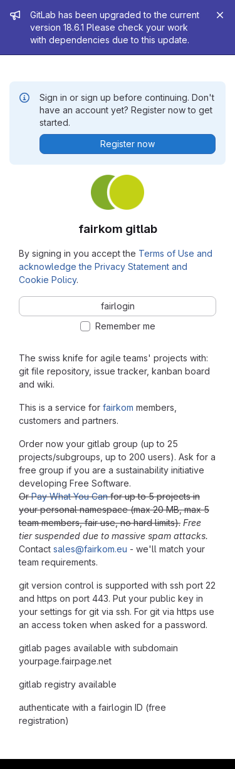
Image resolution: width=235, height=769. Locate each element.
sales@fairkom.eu (90, 549)
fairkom (118, 407)
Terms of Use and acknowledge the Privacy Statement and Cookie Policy (115, 266)
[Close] (219, 15)
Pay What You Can (69, 496)
